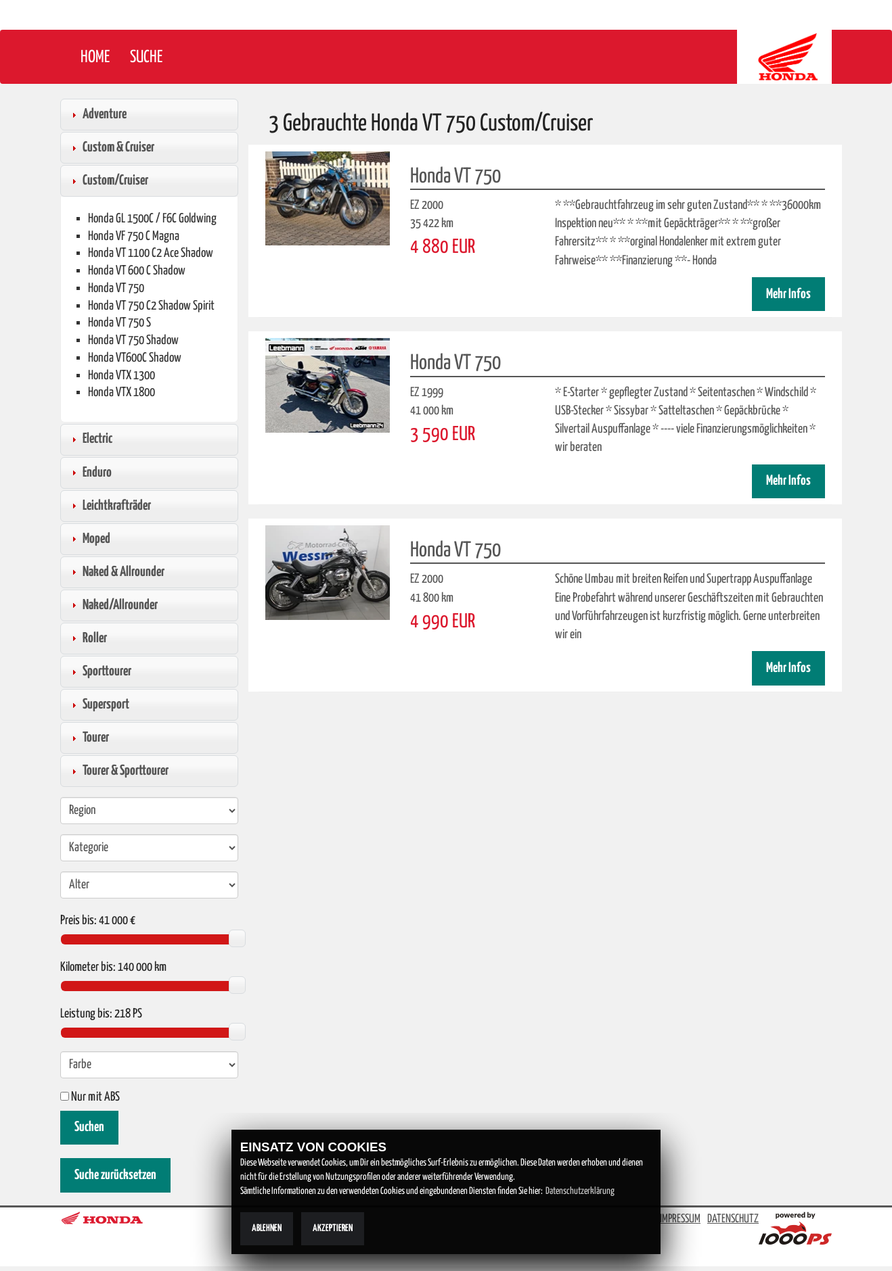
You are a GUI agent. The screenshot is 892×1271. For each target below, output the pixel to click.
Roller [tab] (87, 638)
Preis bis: (78, 921)
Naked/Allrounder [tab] (113, 605)
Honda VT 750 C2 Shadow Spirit (151, 305)
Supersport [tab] (98, 704)
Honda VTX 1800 (121, 392)
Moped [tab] (89, 539)
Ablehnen (267, 1228)
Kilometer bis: (88, 967)
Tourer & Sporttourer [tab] (118, 770)
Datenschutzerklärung (580, 1191)
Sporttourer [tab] (99, 671)
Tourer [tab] (88, 737)
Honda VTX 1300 (121, 375)
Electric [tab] (90, 439)
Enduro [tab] (90, 472)
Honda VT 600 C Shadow (136, 270)
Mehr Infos (788, 294)
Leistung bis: (86, 1014)
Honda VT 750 (116, 288)
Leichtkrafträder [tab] (109, 505)
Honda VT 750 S (119, 322)
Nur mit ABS (90, 1097)
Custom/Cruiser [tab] (108, 180)
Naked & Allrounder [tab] (116, 572)
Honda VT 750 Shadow (133, 340)
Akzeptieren (333, 1228)
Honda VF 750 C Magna (133, 236)
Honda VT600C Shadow (134, 358)
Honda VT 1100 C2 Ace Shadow (150, 253)
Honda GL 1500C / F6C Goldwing (152, 218)
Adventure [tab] (97, 114)
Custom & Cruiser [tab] (111, 147)
